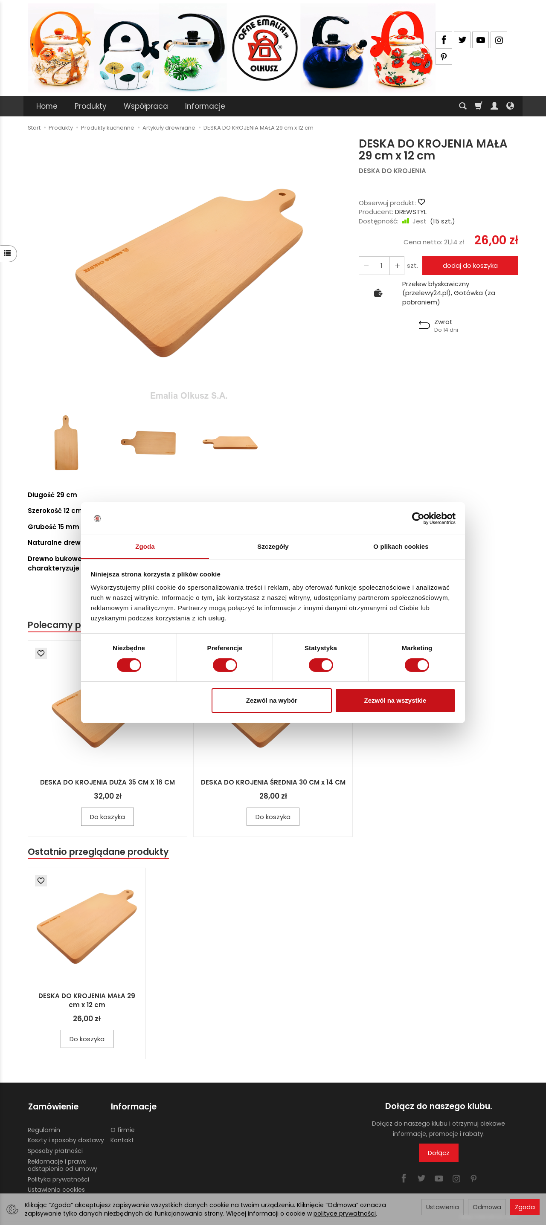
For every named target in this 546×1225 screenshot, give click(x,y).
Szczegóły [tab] (272, 546)
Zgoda (525, 1207)
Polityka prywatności (58, 1178)
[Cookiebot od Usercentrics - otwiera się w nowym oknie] (418, 518)
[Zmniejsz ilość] (396, 265)
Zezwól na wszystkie (395, 700)
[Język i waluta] (510, 106)
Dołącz (439, 1152)
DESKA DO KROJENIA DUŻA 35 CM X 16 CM (107, 782)
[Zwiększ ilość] (366, 265)
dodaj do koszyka (470, 265)
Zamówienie (53, 1106)
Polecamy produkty (72, 625)
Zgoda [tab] (145, 546)
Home (47, 106)
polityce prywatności (345, 1213)
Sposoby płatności (55, 1150)
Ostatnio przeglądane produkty (98, 852)
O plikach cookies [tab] (400, 546)
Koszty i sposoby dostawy (66, 1139)
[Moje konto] (494, 106)
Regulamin (44, 1129)
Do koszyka (107, 816)
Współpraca (146, 106)
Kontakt (122, 1139)
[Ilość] (381, 265)
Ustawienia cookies (56, 1189)
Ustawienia (442, 1207)
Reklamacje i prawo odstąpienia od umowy (62, 1165)
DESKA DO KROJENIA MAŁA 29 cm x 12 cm (86, 1000)
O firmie (122, 1129)
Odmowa (487, 1207)
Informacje (205, 106)
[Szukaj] (463, 106)
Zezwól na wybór (271, 700)
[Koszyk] (478, 106)
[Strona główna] (232, 48)
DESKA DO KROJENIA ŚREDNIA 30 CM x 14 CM (273, 782)
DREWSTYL (411, 211)
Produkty (91, 106)
